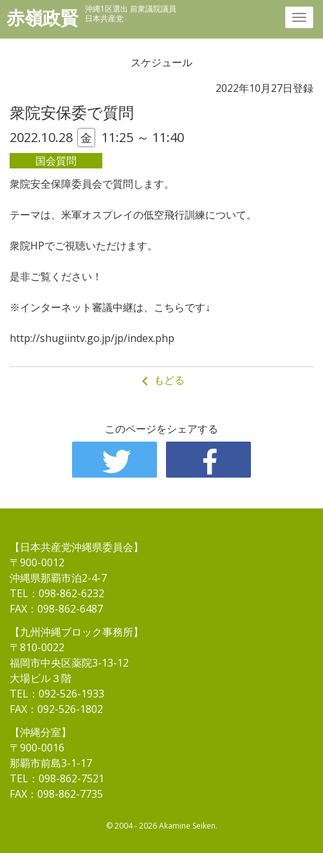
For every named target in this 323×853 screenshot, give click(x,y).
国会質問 (56, 161)
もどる (161, 380)
